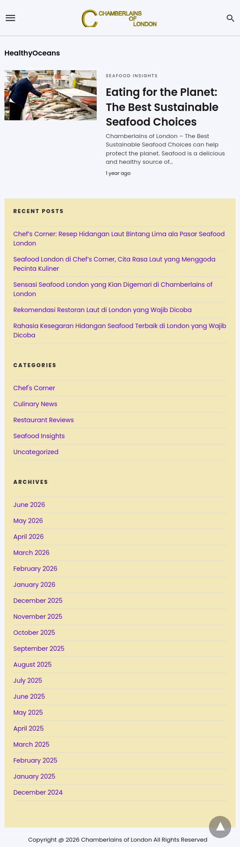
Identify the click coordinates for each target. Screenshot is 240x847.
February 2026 (35, 568)
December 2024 (38, 792)
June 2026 (29, 504)
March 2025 (31, 744)
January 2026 (34, 584)
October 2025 (34, 632)
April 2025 (28, 728)
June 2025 (29, 696)
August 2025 (32, 664)
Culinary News (35, 404)
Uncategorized (36, 451)
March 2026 (31, 552)
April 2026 (28, 536)
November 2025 (38, 616)
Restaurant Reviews (43, 420)
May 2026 (28, 520)
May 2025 (28, 712)
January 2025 (34, 776)
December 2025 (38, 600)
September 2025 (38, 648)
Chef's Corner (34, 388)
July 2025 (27, 680)
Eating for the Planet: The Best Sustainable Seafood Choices (162, 107)
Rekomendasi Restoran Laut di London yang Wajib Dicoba (102, 309)
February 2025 (35, 760)
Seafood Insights (132, 75)
